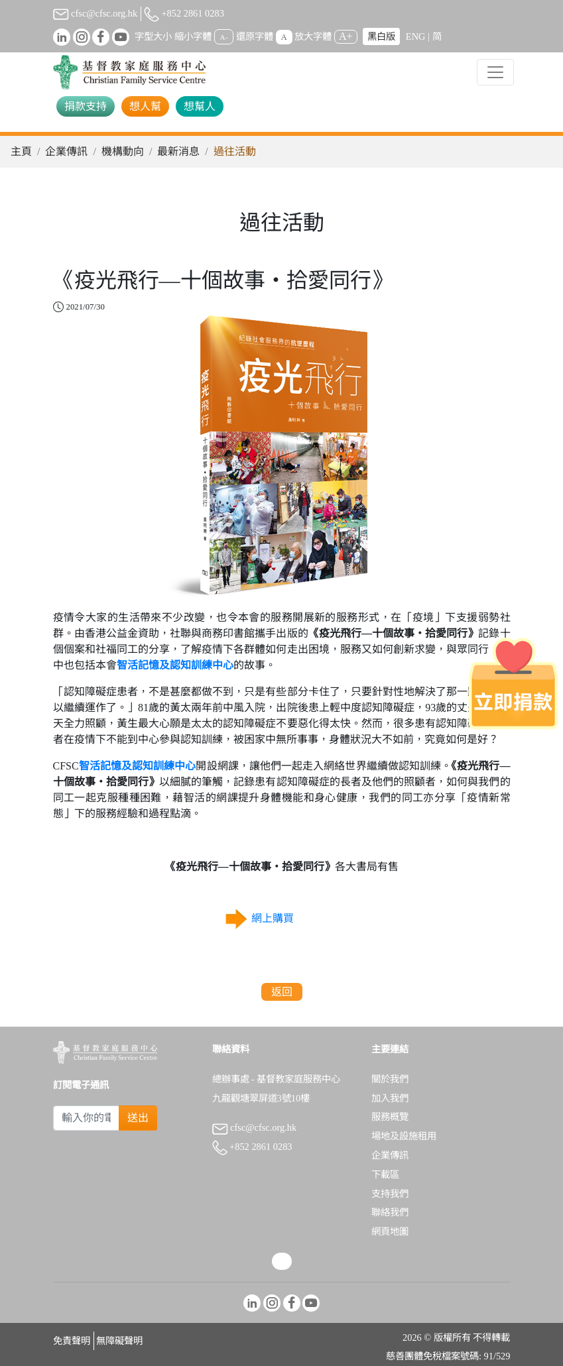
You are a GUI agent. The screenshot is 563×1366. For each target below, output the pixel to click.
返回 (281, 991)
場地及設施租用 (403, 1136)
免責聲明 (71, 1341)
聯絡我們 (389, 1212)
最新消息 (178, 151)
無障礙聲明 (119, 1341)
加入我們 (389, 1098)
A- (224, 37)
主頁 (21, 151)
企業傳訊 (66, 151)
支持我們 (389, 1193)
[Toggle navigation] (495, 72)
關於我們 (389, 1079)
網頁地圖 (389, 1231)
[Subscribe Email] (86, 1118)
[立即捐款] (513, 683)
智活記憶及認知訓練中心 (175, 665)
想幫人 (200, 106)
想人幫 (145, 106)
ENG (416, 36)
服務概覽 (389, 1116)
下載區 (385, 1174)
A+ (346, 36)
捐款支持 (85, 106)
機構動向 (122, 151)
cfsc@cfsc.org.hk (95, 13)
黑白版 (381, 36)
